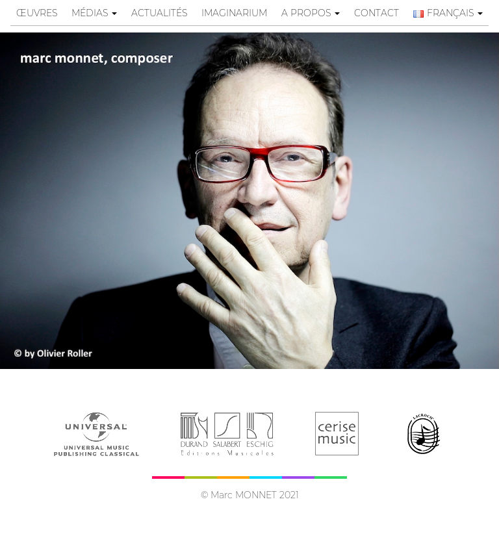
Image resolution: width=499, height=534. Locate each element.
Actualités (159, 13)
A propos (310, 13)
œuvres (36, 13)
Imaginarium (234, 13)
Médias (94, 13)
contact (376, 13)
